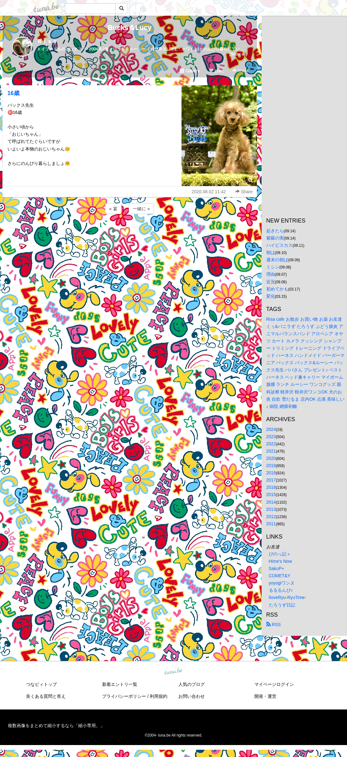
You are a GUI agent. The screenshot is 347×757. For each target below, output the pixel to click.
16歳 (13, 93)
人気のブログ (191, 684)
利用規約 (158, 696)
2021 (271, 451)
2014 (271, 502)
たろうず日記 (282, 604)
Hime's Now (280, 561)
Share (240, 70)
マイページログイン (274, 684)
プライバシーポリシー (124, 696)
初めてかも (277, 288)
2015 (271, 494)
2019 (271, 465)
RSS (273, 624)
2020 (271, 458)
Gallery (189, 70)
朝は (270, 252)
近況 (270, 281)
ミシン (272, 266)
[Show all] (238, 54)
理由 (270, 274)
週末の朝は (277, 259)
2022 (271, 443)
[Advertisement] (130, 232)
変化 (270, 296)
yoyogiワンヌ (282, 582)
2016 (271, 487)
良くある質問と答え (46, 696)
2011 (271, 523)
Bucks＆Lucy (129, 27)
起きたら (275, 230)
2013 (271, 509)
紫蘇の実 (275, 237)
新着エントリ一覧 (119, 684)
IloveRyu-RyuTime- (287, 597)
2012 (271, 516)
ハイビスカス (279, 245)
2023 (271, 436)
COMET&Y (279, 575)
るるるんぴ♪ (281, 590)
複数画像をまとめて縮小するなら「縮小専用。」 (56, 725)
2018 (271, 472)
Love (216, 70)
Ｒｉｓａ (47, 41)
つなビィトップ (41, 684)
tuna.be (173, 671)
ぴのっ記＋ (280, 553)
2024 (271, 429)
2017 (271, 480)
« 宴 (113, 208)
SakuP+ (276, 568)
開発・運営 (265, 696)
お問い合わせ (191, 696)
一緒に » (141, 208)
